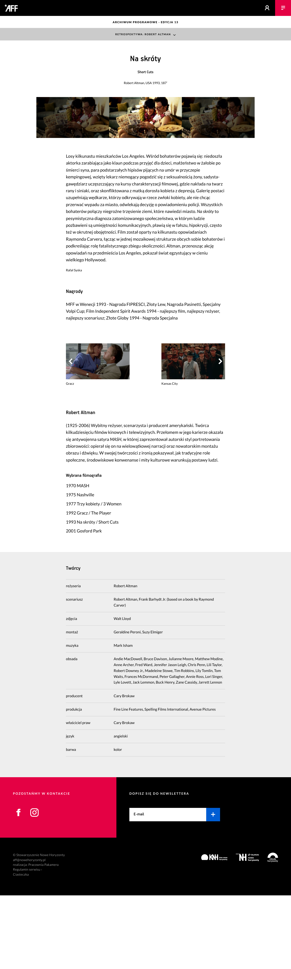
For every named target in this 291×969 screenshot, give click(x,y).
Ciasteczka (21, 948)
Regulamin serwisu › (27, 943)
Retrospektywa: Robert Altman (143, 34)
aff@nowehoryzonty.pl (29, 934)
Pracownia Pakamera (43, 938)
